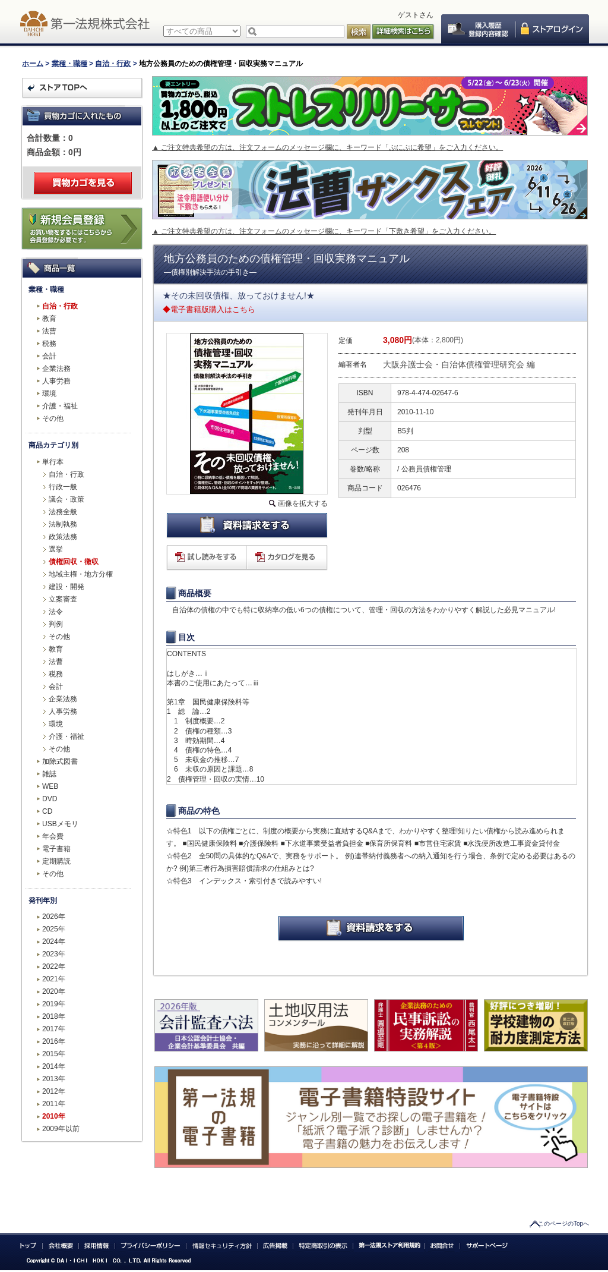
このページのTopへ (563, 1223)
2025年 (53, 929)
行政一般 (63, 487)
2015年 (53, 1054)
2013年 (53, 1079)
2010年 (53, 1116)
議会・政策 (66, 499)
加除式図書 (60, 761)
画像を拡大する (303, 503)
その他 (53, 418)
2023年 (53, 954)
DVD (49, 799)
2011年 (53, 1104)
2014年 (53, 1066)
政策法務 (63, 537)
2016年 (53, 1041)
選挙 (56, 549)
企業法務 (56, 368)
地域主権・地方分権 (81, 574)
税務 (49, 343)
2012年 (53, 1091)
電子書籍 (56, 849)
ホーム (32, 63)
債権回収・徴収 (74, 562)
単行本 (53, 462)
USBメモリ (60, 824)
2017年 (53, 1029)
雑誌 (49, 774)
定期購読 (56, 861)
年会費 (53, 836)
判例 (56, 624)
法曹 (49, 331)
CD (47, 811)
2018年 (53, 1016)
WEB (50, 786)
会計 (49, 356)
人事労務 (56, 381)
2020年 (53, 991)
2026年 (53, 916)
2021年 (53, 979)
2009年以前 (61, 1129)
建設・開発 (66, 587)
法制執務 (63, 524)
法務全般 (63, 512)
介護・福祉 (60, 406)
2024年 (53, 941)
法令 (56, 611)
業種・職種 (69, 63)
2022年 (53, 966)
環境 (49, 393)
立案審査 (63, 599)
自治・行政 (113, 63)
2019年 (53, 1004)
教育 (49, 318)
